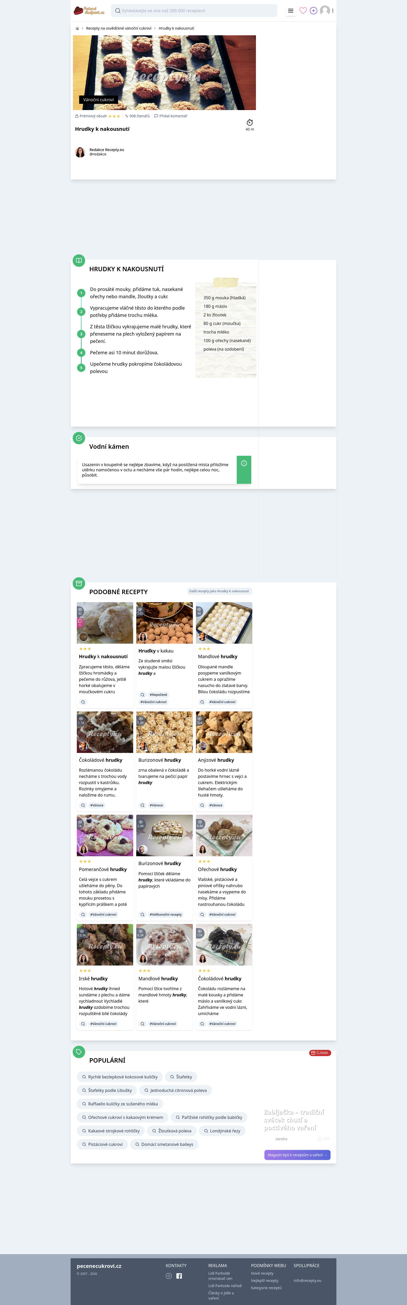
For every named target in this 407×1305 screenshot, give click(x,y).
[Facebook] (179, 1276)
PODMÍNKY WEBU (268, 1265)
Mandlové (218, 656)
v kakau (155, 651)
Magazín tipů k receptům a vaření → (297, 1155)
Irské (93, 978)
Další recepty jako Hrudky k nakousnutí (219, 591)
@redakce (98, 154)
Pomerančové (103, 869)
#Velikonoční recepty (166, 914)
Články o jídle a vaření (221, 1295)
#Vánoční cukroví (153, 702)
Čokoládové (100, 760)
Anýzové (216, 760)
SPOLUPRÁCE (307, 1265)
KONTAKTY (176, 1265)
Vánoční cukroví (98, 100)
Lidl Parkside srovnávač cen (220, 1276)
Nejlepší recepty (264, 1280)
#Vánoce (96, 805)
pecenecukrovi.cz (99, 1265)
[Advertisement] (297, 99)
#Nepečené (158, 694)
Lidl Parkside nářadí (225, 1285)
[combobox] (194, 10)
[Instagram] (169, 1276)
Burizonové (159, 760)
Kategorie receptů (266, 1287)
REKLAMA (217, 1265)
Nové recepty (262, 1273)
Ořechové (217, 869)
